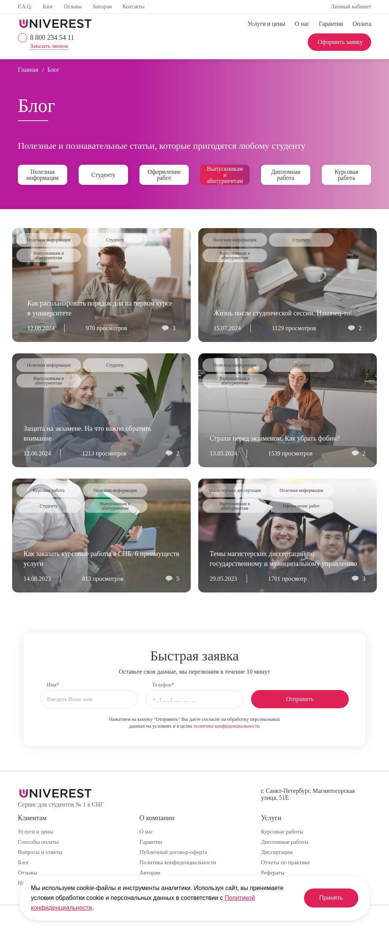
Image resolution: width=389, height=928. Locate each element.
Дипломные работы (284, 842)
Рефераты (273, 873)
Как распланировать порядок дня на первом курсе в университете (99, 308)
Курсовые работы (282, 832)
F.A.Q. (25, 6)
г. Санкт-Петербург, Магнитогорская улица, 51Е (308, 794)
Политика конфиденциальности (177, 862)
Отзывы (73, 6)
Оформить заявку (340, 42)
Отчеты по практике (285, 862)
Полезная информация (43, 175)
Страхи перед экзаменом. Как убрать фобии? (275, 438)
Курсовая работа (346, 175)
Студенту (103, 175)
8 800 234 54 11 (52, 37)
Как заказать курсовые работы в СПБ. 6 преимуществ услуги (101, 558)
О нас (302, 23)
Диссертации (277, 852)
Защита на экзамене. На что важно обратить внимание (87, 433)
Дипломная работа (285, 175)
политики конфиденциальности (227, 726)
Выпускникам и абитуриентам (225, 174)
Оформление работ (163, 175)
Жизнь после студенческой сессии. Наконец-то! (282, 313)
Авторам (102, 6)
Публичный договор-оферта (173, 852)
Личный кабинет (351, 6)
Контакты (134, 6)
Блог (48, 6)
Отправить (300, 699)
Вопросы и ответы (40, 852)
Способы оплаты (38, 842)
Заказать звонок (49, 46)
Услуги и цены (266, 23)
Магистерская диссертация (235, 490)
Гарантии (331, 23)
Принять (331, 898)
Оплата (362, 23)
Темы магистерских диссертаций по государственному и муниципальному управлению (283, 558)
